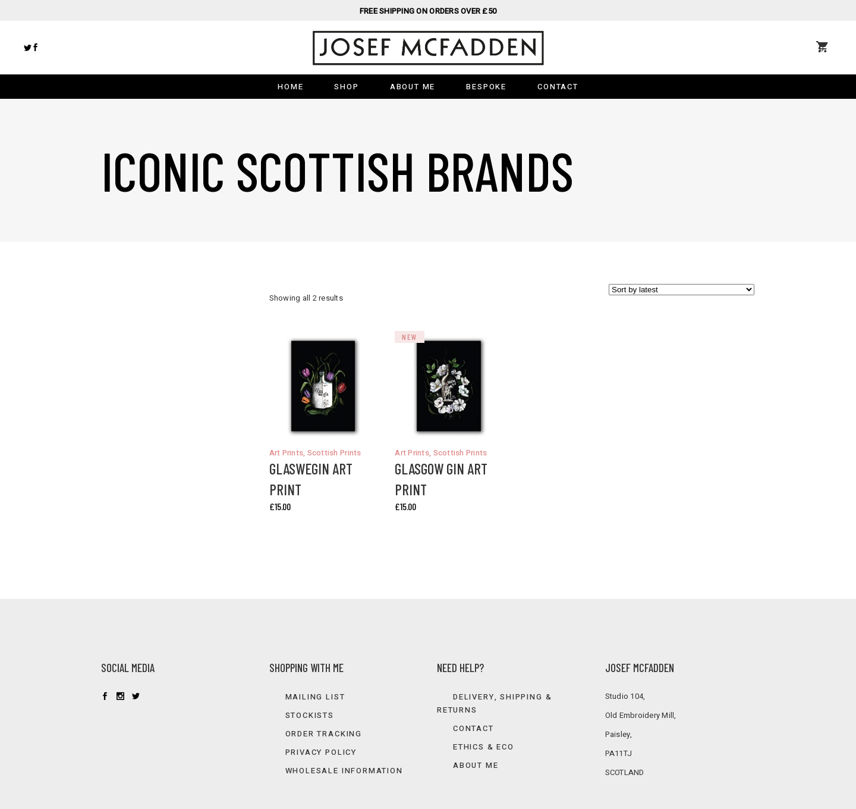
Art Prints (286, 452)
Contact (473, 728)
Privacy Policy (321, 752)
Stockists (309, 715)
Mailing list (315, 696)
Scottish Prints (334, 452)
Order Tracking (323, 733)
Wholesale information (344, 770)
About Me (476, 765)
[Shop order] (681, 289)
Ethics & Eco (483, 746)
